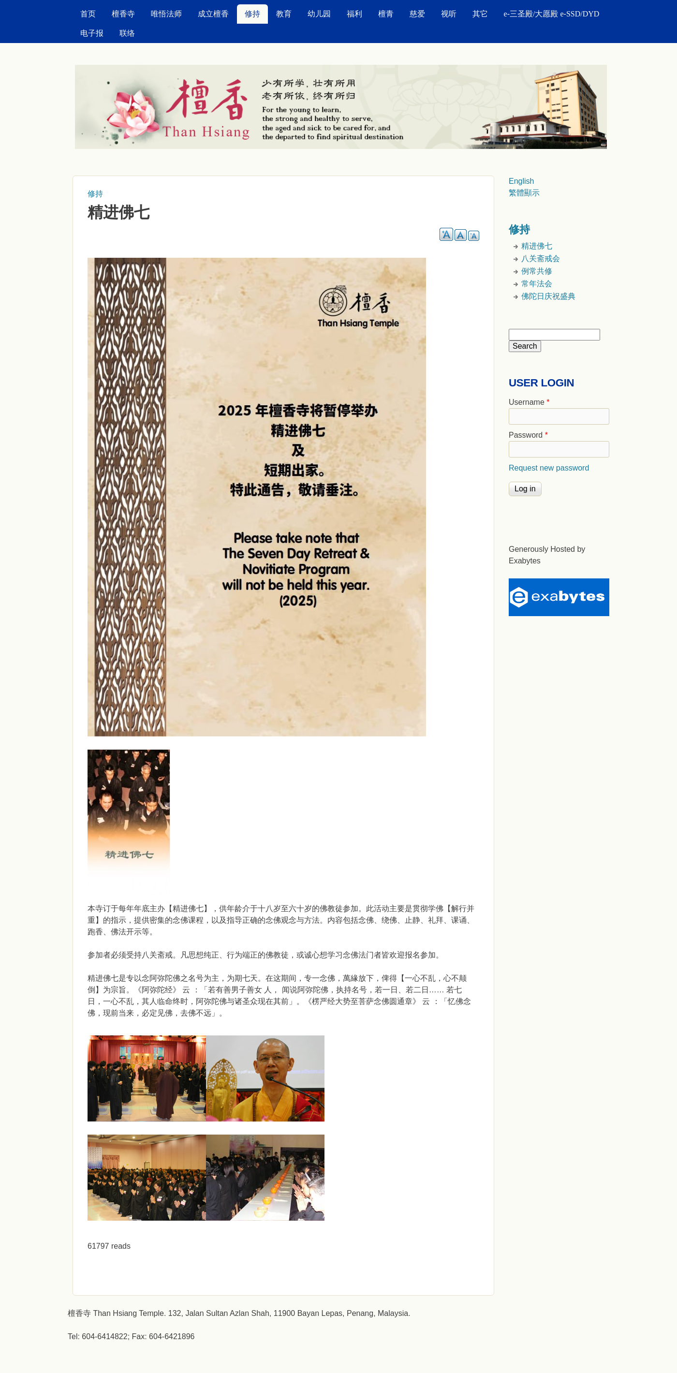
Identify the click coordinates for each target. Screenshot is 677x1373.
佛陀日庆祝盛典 (548, 296)
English (521, 181)
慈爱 (417, 14)
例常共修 (536, 271)
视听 (448, 14)
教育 (284, 14)
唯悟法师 (166, 14)
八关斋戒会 (540, 258)
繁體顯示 (524, 193)
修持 (252, 14)
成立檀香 (213, 14)
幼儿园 (319, 14)
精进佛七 (536, 246)
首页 (88, 14)
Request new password (549, 468)
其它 (480, 14)
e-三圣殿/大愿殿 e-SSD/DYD (552, 14)
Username (529, 402)
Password (528, 435)
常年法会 (536, 284)
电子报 (91, 33)
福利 (354, 14)
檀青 (386, 14)
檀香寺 (123, 14)
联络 (127, 33)
